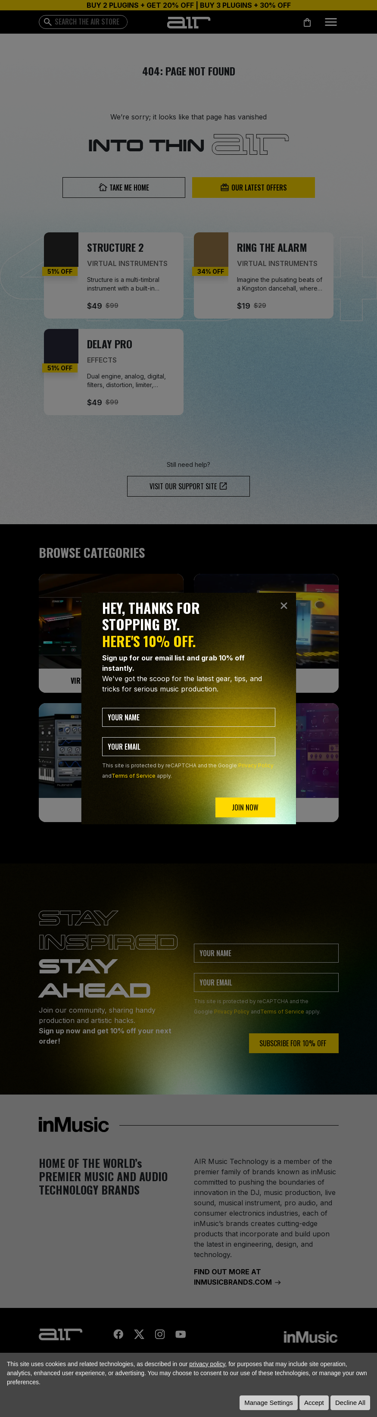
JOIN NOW (245, 807)
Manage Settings (268, 1402)
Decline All (350, 1402)
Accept (314, 1402)
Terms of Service (134, 776)
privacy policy (207, 1364)
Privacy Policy (256, 765)
